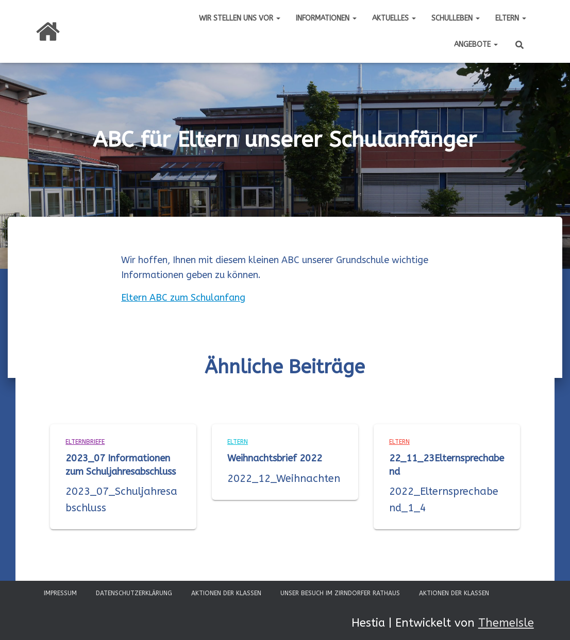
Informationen (326, 18)
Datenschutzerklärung (134, 593)
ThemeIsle (506, 623)
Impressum (60, 593)
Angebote (476, 44)
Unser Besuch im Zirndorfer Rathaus (340, 593)
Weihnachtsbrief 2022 (274, 458)
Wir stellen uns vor (239, 18)
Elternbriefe (85, 441)
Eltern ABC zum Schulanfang (183, 297)
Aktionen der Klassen (226, 593)
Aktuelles (394, 18)
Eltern (510, 18)
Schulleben (455, 18)
